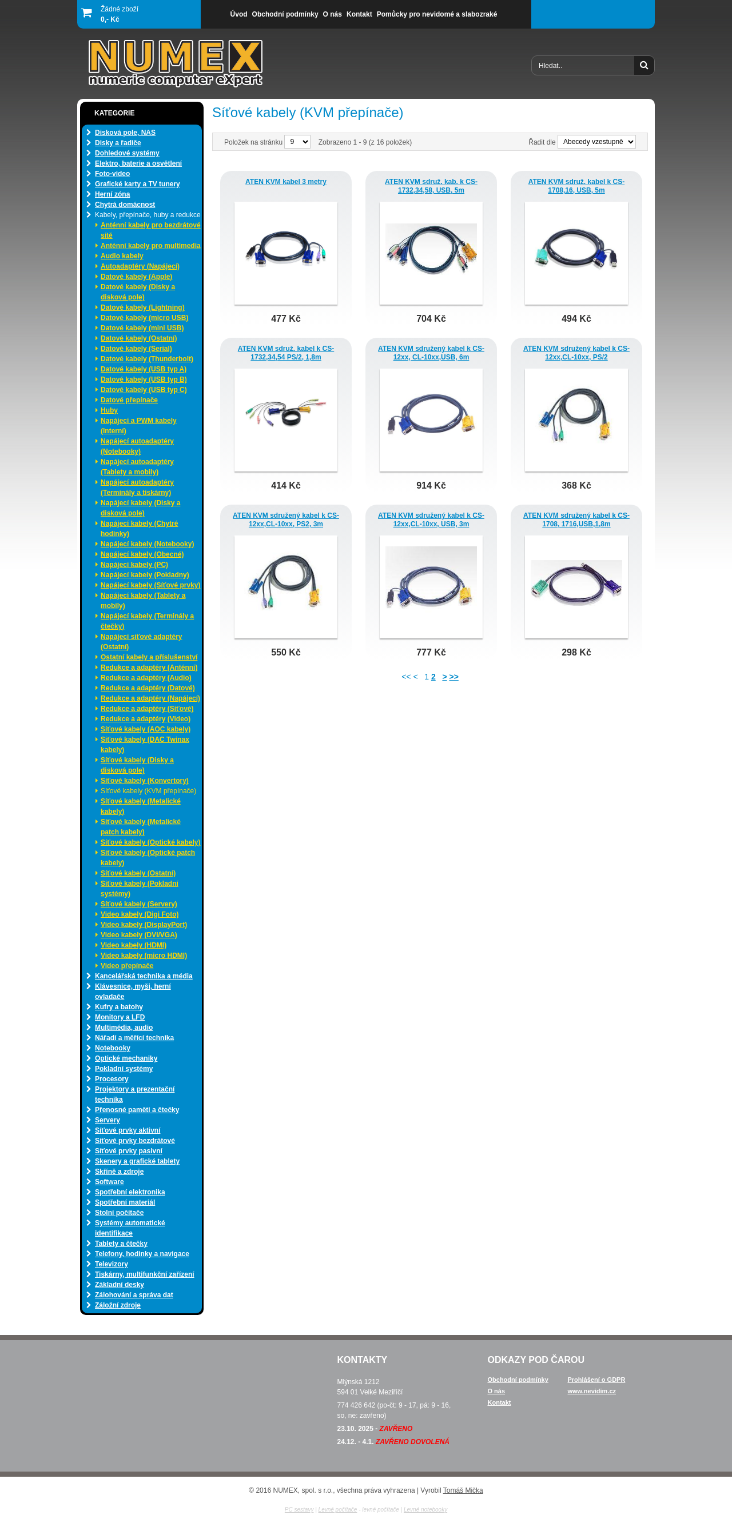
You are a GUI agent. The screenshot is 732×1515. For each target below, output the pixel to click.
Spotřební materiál (125, 1202)
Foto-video (112, 174)
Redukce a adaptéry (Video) (145, 719)
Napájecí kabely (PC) (134, 565)
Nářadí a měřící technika (134, 1038)
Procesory (112, 1079)
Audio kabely (122, 256)
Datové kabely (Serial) (136, 349)
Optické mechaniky (126, 1058)
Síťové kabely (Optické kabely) (151, 842)
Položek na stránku (254, 142)
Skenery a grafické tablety (137, 1161)
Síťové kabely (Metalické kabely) (141, 806)
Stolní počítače (119, 1213)
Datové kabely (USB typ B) (144, 379)
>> (453, 676)
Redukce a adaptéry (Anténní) (149, 667)
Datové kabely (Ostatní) (139, 338)
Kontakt (499, 1402)
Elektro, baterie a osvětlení (138, 163)
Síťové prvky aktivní (127, 1130)
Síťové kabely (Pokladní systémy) (139, 889)
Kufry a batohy (119, 1007)
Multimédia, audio (124, 1028)
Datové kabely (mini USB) (142, 328)
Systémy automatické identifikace (130, 1228)
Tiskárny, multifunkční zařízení (144, 1274)
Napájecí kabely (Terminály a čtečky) (147, 621)
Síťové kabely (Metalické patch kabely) (141, 827)
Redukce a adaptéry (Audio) (146, 678)
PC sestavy (299, 1509)
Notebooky (112, 1048)
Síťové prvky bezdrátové (135, 1141)
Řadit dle (541, 142)
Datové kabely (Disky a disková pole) (138, 292)
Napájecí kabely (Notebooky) (147, 544)
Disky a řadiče (118, 143)
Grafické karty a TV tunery (137, 184)
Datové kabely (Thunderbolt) (147, 359)
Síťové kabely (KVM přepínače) (148, 791)
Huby (109, 410)
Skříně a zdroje (119, 1172)
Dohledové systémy (127, 153)
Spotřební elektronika (130, 1192)
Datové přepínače (129, 400)
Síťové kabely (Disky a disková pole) (137, 765)
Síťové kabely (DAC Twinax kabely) (145, 744)
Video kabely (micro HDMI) (144, 956)
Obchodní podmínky (518, 1379)
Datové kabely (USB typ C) (144, 390)
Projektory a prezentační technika (134, 1094)
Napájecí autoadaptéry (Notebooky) (137, 446)
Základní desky (119, 1285)
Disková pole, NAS (125, 133)
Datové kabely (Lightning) (143, 307)
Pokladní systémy (124, 1069)
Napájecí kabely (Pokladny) (145, 575)
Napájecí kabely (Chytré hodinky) (139, 528)
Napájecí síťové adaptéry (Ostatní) (141, 642)
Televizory (111, 1264)
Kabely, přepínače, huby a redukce (148, 215)
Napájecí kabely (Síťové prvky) (151, 585)
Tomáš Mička (463, 1490)
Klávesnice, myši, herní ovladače (133, 991)
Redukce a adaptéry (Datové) (148, 688)
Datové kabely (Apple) (136, 277)
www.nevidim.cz (592, 1391)
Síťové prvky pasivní (128, 1151)
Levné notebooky (425, 1509)
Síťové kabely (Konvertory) (145, 781)
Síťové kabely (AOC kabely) (145, 729)
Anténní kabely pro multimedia (151, 246)
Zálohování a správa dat (134, 1295)
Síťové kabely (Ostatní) (138, 873)
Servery (107, 1120)
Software (109, 1182)
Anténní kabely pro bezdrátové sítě (151, 230)
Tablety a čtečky (121, 1244)
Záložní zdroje (118, 1305)
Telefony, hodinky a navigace (142, 1254)
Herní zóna (112, 194)
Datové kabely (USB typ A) (143, 369)
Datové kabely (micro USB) (144, 318)
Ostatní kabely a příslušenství (149, 657)
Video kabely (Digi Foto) (139, 914)
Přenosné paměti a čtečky (137, 1110)
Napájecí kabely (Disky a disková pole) (140, 508)
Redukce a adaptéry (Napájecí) (150, 698)
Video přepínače (127, 966)
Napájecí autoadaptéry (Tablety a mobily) (137, 467)
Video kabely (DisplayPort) (144, 925)
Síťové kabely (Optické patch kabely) (148, 858)
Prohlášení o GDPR (597, 1379)
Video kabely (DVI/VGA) (139, 935)
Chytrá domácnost (125, 205)
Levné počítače (338, 1509)
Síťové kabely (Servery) (139, 904)
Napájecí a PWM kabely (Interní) (139, 426)
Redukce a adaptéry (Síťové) (147, 709)
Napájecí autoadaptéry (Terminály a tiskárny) (137, 487)
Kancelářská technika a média (144, 976)
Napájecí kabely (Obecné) (142, 554)
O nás (497, 1391)
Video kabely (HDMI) (133, 945)
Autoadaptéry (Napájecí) (140, 266)
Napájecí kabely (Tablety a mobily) (143, 600)
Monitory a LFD (120, 1017)
